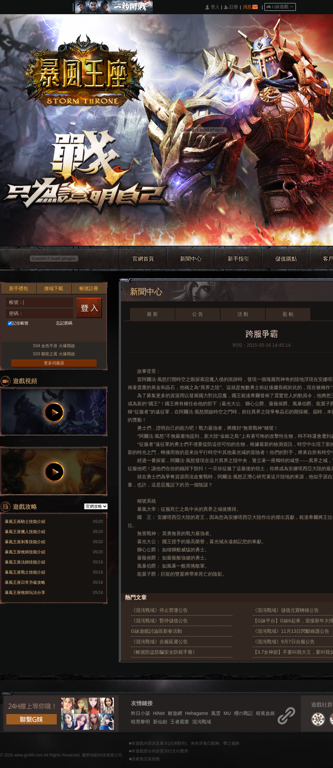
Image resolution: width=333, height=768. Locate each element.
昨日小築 (140, 713)
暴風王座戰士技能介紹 (25, 572)
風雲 (216, 713)
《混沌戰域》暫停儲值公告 (159, 620)
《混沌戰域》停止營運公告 (159, 610)
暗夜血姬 (265, 713)
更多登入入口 (90, 335)
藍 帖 (288, 314)
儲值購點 (286, 259)
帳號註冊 (88, 288)
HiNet (159, 713)
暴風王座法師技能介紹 (25, 562)
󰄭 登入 (212, 7)
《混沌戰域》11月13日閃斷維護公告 (291, 631)
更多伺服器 (54, 363)
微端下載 (53, 288)
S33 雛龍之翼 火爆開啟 (54, 354)
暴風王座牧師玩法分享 (25, 592)
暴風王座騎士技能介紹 (25, 521)
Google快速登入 (65, 335)
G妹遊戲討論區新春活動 (156, 631)
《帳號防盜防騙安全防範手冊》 (164, 652)
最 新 (152, 314)
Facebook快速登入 (15, 335)
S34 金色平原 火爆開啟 (54, 345)
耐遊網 (175, 713)
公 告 (197, 314)
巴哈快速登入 (28, 335)
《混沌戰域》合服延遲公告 (159, 641)
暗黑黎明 (140, 721)
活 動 (242, 314)
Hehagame (196, 713)
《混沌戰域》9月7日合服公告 (284, 641)
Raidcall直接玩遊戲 (78, 335)
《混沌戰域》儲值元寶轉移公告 (286, 610)
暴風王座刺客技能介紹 (25, 541)
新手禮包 (18, 288)
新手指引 (238, 259)
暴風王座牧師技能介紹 (25, 552)
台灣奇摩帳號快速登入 (40, 335)
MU (227, 713)
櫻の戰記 (243, 713)
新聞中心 (191, 259)
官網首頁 (143, 259)
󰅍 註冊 (231, 7)
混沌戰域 (201, 721)
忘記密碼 (64, 323)
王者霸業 (179, 721)
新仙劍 (160, 721)
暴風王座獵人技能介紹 (25, 531)
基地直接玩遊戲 (53, 335)
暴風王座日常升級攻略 (25, 582)
